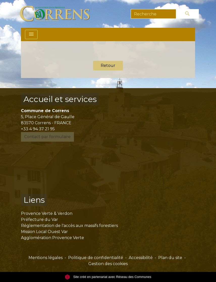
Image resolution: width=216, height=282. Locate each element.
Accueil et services (60, 99)
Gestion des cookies (108, 263)
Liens (34, 200)
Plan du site (170, 257)
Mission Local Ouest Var (44, 231)
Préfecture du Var (39, 219)
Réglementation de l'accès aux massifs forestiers (69, 225)
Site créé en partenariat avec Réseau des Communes (108, 277)
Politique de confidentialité (95, 257)
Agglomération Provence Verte (52, 237)
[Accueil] (57, 14)
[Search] (153, 14)
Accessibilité (141, 257)
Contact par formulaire (47, 136)
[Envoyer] (187, 14)
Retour (108, 65)
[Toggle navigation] (31, 34)
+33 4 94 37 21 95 (38, 128)
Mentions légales (46, 257)
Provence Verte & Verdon (46, 213)
